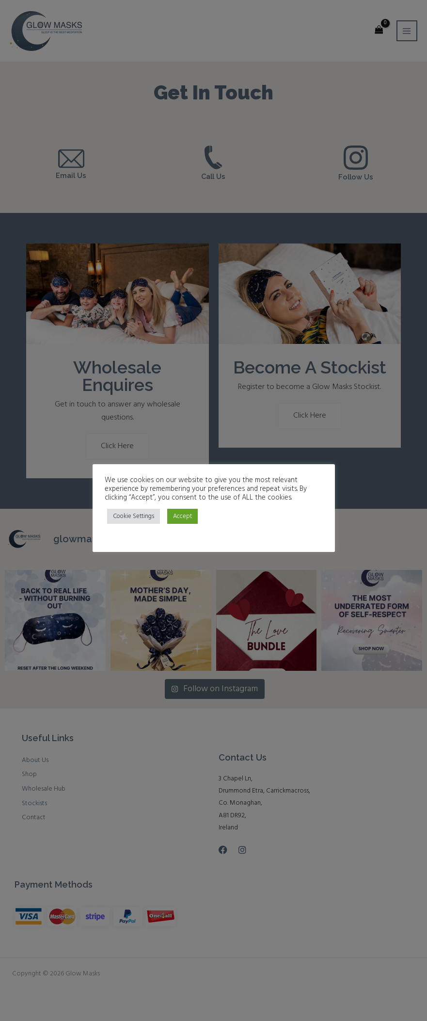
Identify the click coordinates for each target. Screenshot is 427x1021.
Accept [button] (182, 516)
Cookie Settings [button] (133, 516)
